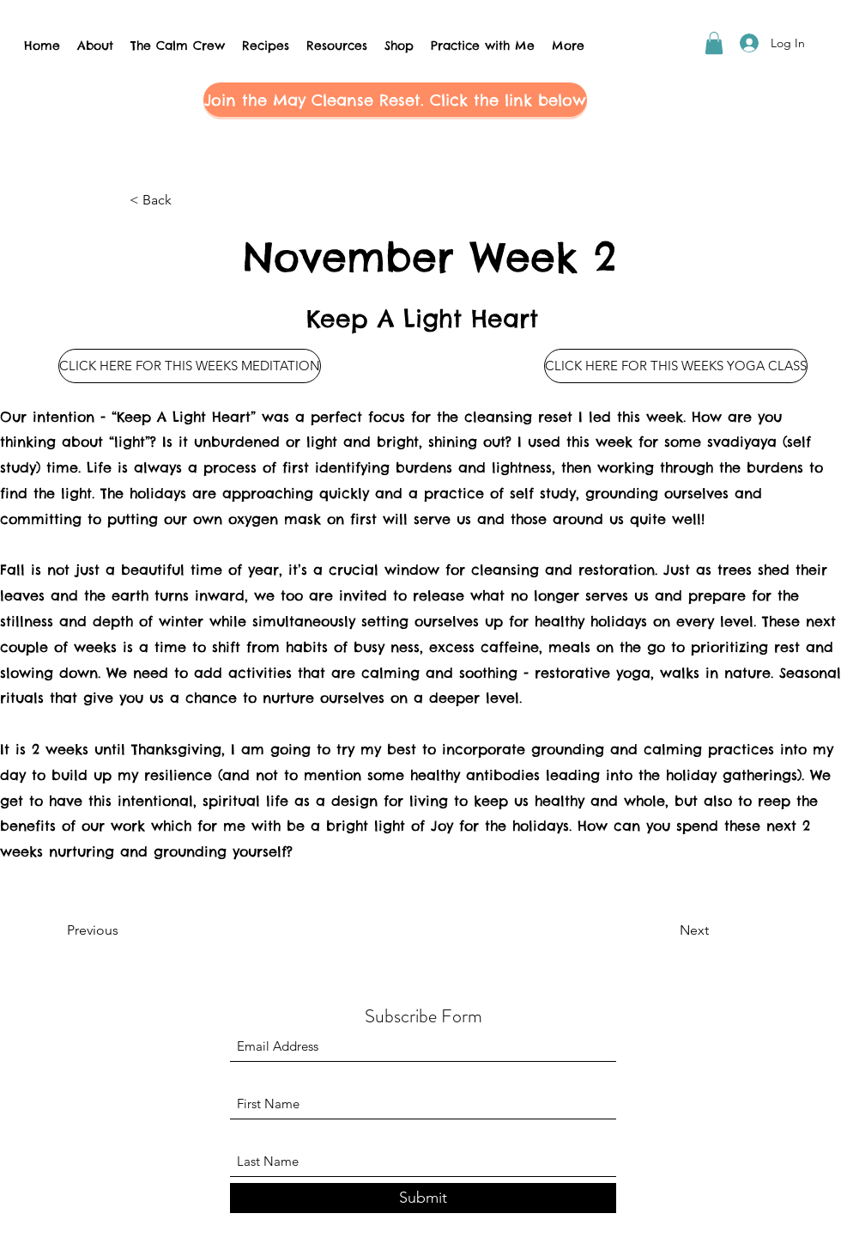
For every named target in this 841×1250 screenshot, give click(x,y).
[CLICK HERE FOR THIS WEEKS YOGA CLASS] (676, 366)
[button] (714, 43)
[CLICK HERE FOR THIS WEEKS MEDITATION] (189, 366)
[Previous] (123, 930)
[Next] (666, 930)
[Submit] (423, 1198)
